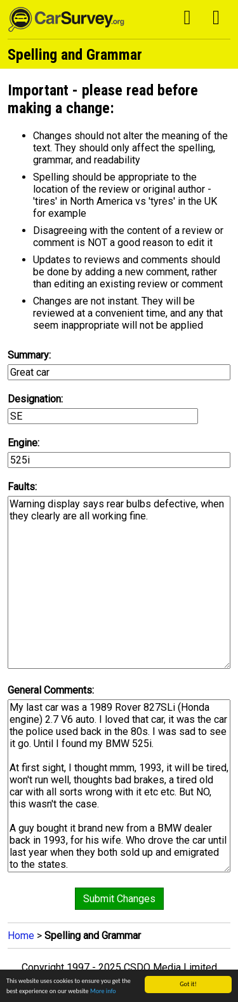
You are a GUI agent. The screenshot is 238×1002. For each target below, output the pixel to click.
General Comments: (51, 690)
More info (103, 991)
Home (21, 936)
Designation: (35, 399)
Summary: (29, 355)
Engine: (23, 443)
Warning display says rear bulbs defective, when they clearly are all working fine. (119, 582)
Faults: (22, 487)
